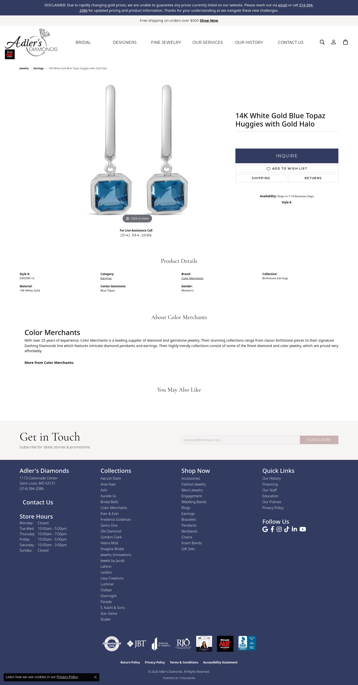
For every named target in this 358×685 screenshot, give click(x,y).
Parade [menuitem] (106, 601)
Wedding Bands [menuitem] (194, 501)
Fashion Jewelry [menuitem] (193, 484)
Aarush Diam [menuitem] (111, 478)
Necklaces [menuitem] (189, 531)
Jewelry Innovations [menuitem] (116, 554)
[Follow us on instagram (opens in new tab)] (279, 529)
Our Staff (269, 490)
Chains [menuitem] (186, 537)
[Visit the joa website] (161, 644)
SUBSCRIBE (319, 440)
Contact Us (37, 502)
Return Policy (130, 662)
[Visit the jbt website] (137, 644)
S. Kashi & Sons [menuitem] (113, 607)
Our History (271, 478)
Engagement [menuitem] (191, 496)
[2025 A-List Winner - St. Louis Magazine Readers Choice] (225, 644)
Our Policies (271, 501)
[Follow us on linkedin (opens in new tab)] (294, 529)
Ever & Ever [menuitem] (110, 513)
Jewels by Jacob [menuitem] (113, 560)
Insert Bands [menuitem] (191, 543)
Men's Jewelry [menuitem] (192, 490)
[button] (322, 42)
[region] (137, 151)
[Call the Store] (32, 488)
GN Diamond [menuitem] (111, 531)
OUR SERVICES (207, 42)
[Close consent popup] (95, 677)
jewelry (24, 68)
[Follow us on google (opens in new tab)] (265, 529)
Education (270, 496)
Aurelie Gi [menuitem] (108, 496)
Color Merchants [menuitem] (114, 507)
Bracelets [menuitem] (188, 519)
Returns (313, 178)
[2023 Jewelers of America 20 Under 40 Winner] (204, 644)
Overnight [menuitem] (108, 595)
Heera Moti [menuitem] (109, 543)
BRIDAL (83, 42)
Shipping (261, 178)
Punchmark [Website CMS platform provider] (187, 678)
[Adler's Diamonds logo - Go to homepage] (31, 42)
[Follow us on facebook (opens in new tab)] (272, 529)
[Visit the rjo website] (183, 644)
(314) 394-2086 (136, 235)
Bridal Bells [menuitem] (109, 501)
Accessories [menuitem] (190, 478)
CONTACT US (291, 42)
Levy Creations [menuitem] (112, 578)
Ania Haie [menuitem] (108, 484)
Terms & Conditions (184, 662)
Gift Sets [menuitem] (188, 548)
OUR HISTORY (249, 42)
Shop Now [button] (209, 20)
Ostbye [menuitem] (106, 590)
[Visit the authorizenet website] (112, 644)
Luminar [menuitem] (107, 584)
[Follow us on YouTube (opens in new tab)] (302, 529)
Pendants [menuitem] (189, 525)
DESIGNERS (125, 42)
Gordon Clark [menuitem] (111, 537)
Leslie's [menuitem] (106, 572)
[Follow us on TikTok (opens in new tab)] (286, 529)
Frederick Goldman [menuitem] (116, 519)
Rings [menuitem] (185, 507)
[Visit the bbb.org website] (247, 644)
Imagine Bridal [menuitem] (112, 548)
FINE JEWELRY (166, 42)
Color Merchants (192, 278)
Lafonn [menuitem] (106, 566)
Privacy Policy (273, 507)
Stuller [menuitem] (106, 619)
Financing (270, 484)
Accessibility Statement (220, 662)
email (282, 5)
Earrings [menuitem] (188, 513)
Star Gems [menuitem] (109, 613)
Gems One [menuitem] (109, 525)
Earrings (39, 68)
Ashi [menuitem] (104, 490)
